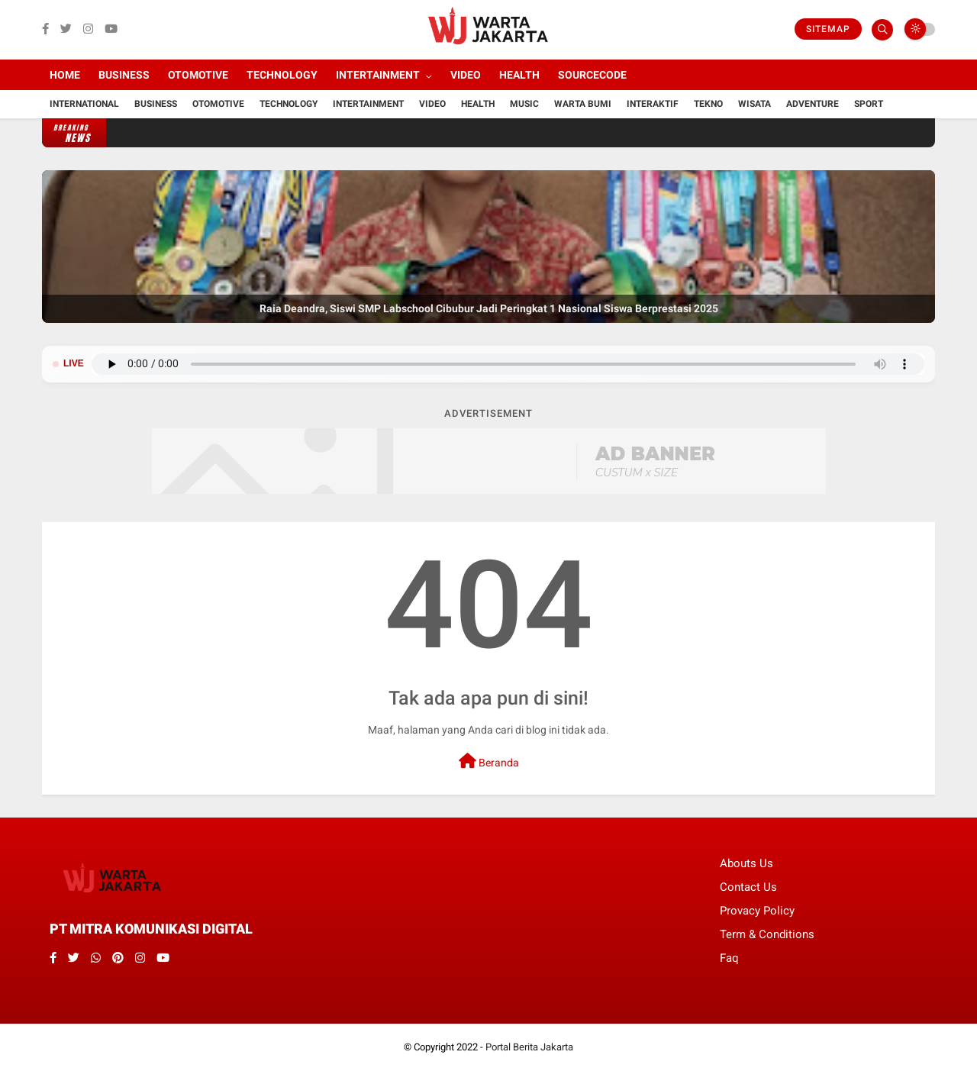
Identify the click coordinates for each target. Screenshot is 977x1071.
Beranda (489, 761)
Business (124, 75)
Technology (282, 75)
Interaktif (653, 103)
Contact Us (748, 887)
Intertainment (378, 75)
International (84, 103)
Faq (729, 958)
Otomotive (198, 75)
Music (524, 103)
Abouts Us (746, 863)
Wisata (754, 103)
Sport (868, 103)
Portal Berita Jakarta (529, 1047)
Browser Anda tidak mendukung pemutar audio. (508, 364)
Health (519, 75)
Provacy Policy (757, 911)
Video (465, 75)
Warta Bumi (582, 103)
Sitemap (828, 29)
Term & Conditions (767, 934)
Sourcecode (592, 75)
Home (65, 75)
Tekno (708, 103)
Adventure (812, 103)
